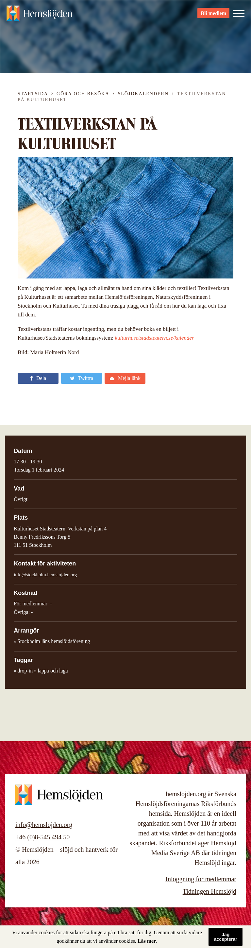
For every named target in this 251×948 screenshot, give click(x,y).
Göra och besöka (83, 93)
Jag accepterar (225, 937)
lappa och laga (53, 670)
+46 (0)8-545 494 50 (42, 837)
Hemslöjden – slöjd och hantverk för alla (42, 16)
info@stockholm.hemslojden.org (45, 574)
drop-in (25, 670)
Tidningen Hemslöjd (209, 891)
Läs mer (147, 941)
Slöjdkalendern (143, 93)
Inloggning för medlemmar (200, 879)
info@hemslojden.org (43, 824)
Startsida (33, 93)
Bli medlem (213, 16)
